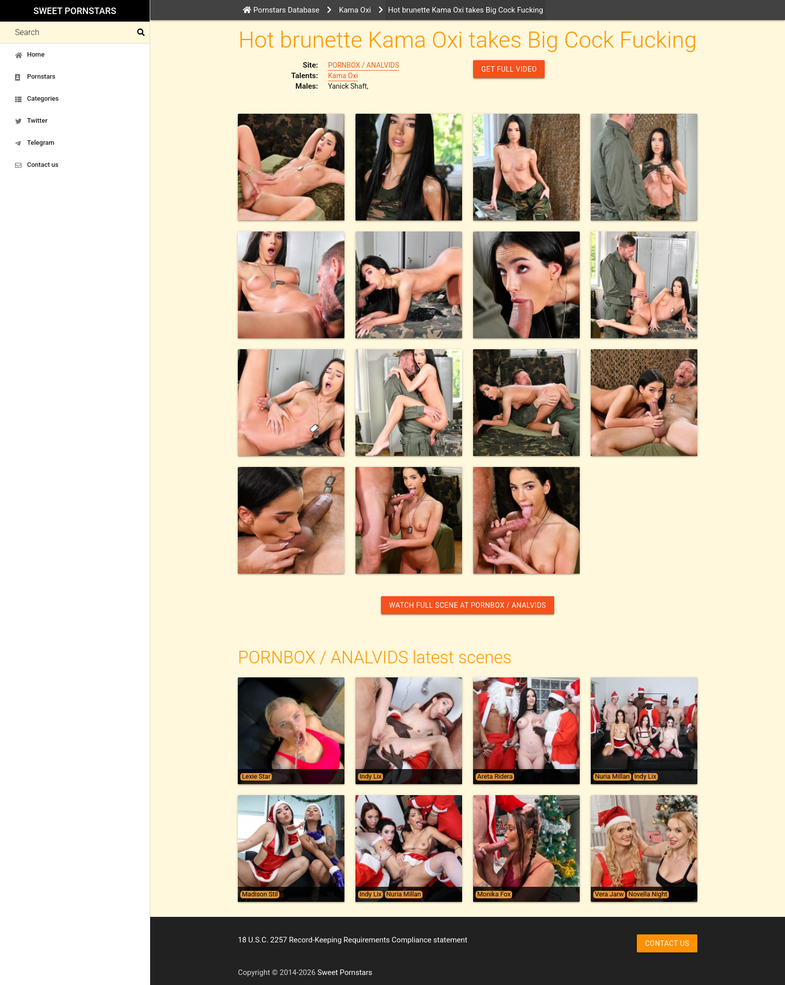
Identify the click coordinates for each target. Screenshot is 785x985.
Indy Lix (370, 776)
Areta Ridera (495, 776)
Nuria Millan (612, 776)
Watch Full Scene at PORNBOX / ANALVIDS (467, 605)
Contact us (37, 165)
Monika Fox (494, 894)
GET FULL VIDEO (509, 69)
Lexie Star (256, 776)
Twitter (31, 121)
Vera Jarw (609, 894)
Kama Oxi (343, 76)
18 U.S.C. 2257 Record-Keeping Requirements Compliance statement (352, 939)
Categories (37, 99)
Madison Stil (260, 894)
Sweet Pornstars (75, 11)
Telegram (35, 143)
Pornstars (35, 77)
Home (30, 55)
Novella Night (647, 894)
